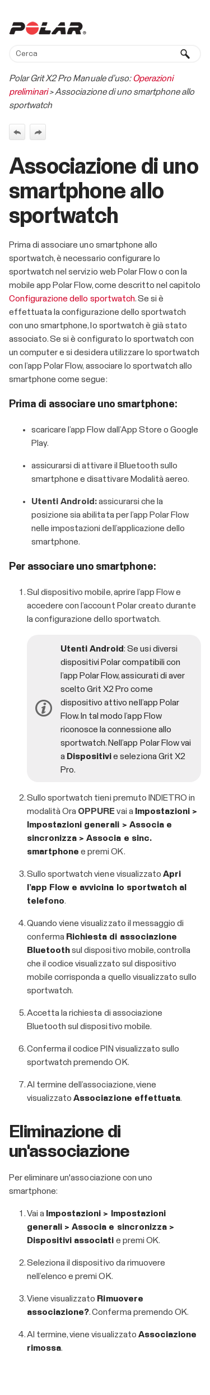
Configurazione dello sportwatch (72, 298)
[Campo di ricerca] (105, 54)
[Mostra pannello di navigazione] (194, 28)
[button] (185, 54)
